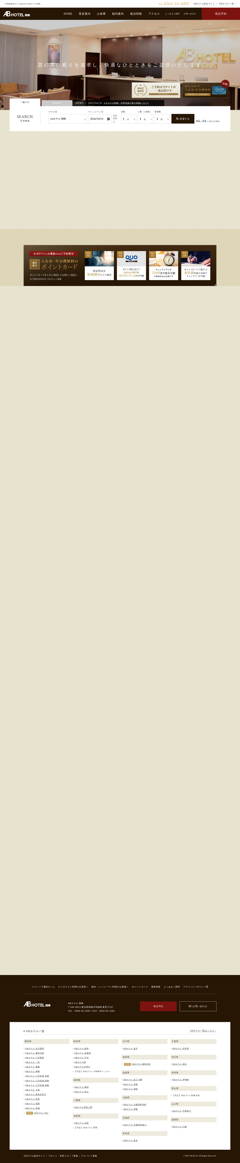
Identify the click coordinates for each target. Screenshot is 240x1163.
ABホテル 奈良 (130, 1140)
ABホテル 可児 (81, 1058)
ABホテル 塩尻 (81, 1123)
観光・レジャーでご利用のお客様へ (110, 987)
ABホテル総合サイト (34, 1156)
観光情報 (136, 13)
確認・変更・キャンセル (208, 121)
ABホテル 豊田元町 (34, 1053)
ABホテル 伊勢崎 (180, 1080)
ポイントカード (140, 987)
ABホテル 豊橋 (32, 1067)
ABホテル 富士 (81, 1092)
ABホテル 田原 (32, 1099)
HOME (68, 13)
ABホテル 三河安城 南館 (37, 1085)
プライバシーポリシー (195, 987)
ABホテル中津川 (82, 1067)
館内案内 (118, 13)
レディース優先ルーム (43, 987)
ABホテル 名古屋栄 (34, 1048)
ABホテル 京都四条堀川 (134, 1125)
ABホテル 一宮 (32, 1062)
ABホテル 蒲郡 (32, 1104)
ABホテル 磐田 (81, 1087)
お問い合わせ (190, 14)
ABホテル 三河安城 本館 (37, 1076)
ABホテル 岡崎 (32, 1071)
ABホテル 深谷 (179, 1064)
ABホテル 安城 (32, 1108)
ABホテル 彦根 (130, 1084)
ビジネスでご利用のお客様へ (73, 987)
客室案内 (85, 13)
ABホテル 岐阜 (81, 1048)
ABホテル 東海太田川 (35, 1094)
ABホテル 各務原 (82, 1053)
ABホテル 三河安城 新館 (37, 1081)
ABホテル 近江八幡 (132, 1080)
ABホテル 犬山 (41, 1113)
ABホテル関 (80, 1062)
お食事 (101, 13)
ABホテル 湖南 (130, 1089)
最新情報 (156, 987)
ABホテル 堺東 (130, 1109)
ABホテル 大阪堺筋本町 (134, 1104)
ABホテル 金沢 (130, 1048)
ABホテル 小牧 (32, 1090)
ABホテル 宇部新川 (181, 1111)
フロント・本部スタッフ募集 (63, 1156)
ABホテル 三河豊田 (34, 1058)
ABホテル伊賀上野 (83, 1107)
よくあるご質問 (172, 14)
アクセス (154, 13)
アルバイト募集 (89, 1156)
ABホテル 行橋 (179, 1127)
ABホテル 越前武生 (141, 1064)
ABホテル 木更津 (180, 1048)
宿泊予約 (221, 13)
